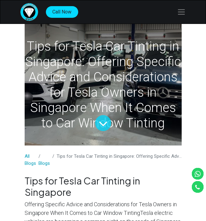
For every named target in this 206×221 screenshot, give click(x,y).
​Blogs (44, 163)
